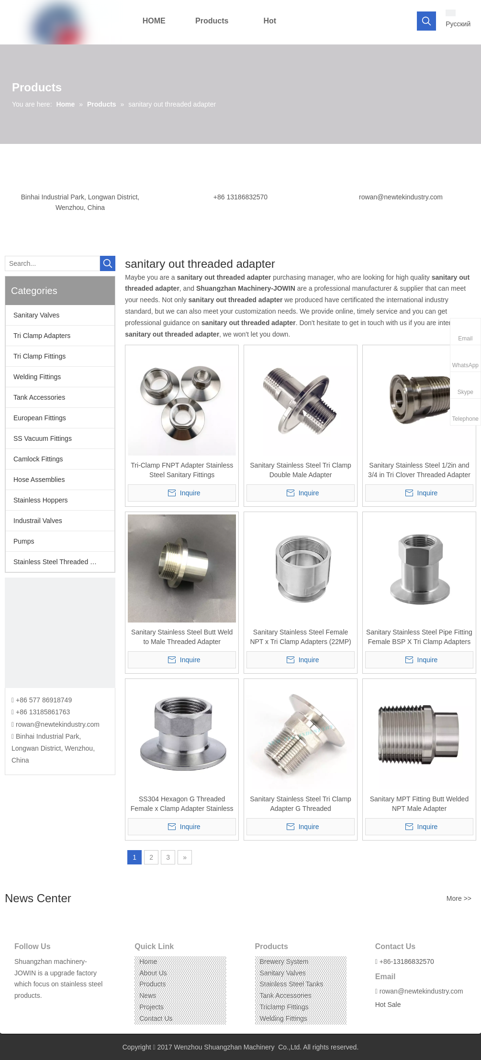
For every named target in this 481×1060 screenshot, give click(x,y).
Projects (151, 1007)
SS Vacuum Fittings (42, 438)
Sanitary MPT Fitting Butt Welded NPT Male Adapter (419, 803)
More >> (459, 898)
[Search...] (52, 263)
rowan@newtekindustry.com (401, 197)
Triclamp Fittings (284, 1007)
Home (148, 961)
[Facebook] (21, 1010)
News (147, 995)
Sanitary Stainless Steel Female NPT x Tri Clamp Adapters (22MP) (300, 636)
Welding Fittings (37, 377)
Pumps (23, 541)
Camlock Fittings (38, 459)
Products (152, 984)
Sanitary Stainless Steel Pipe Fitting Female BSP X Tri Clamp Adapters (419, 636)
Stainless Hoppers (40, 500)
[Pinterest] (65, 1010)
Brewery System (284, 961)
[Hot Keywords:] (426, 21)
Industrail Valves (37, 521)
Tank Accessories (39, 397)
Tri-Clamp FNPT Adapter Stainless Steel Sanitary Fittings (182, 470)
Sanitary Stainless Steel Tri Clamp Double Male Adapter (300, 470)
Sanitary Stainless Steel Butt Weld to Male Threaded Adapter (182, 636)
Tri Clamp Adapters (41, 335)
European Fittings (39, 418)
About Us (153, 973)
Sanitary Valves (36, 315)
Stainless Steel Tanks (292, 984)
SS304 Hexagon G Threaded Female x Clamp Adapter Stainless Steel (182, 804)
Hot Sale (388, 1004)
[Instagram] (50, 1010)
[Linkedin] (36, 1010)
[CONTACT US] (60, 633)
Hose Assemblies (39, 479)
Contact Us (155, 1018)
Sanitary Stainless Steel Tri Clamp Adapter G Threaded (300, 803)
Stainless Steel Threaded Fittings (62, 562)
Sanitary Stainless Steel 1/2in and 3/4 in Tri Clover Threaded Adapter (419, 470)
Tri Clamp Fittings (39, 356)
